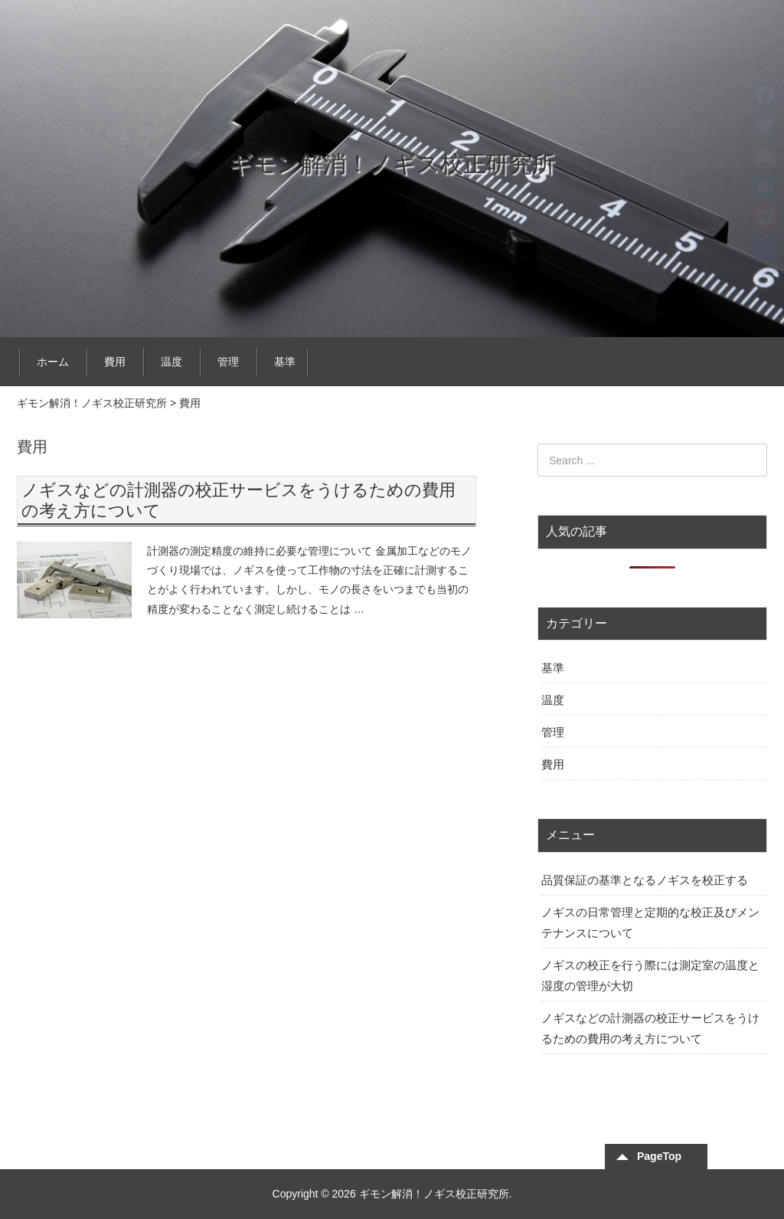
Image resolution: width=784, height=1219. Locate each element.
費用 (115, 362)
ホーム (53, 362)
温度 (171, 362)
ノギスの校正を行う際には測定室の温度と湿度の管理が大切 (650, 975)
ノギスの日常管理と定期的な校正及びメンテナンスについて (650, 922)
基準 (285, 362)
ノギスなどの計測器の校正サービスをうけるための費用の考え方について (650, 1028)
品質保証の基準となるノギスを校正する (644, 879)
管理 (228, 362)
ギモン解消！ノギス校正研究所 (392, 163)
